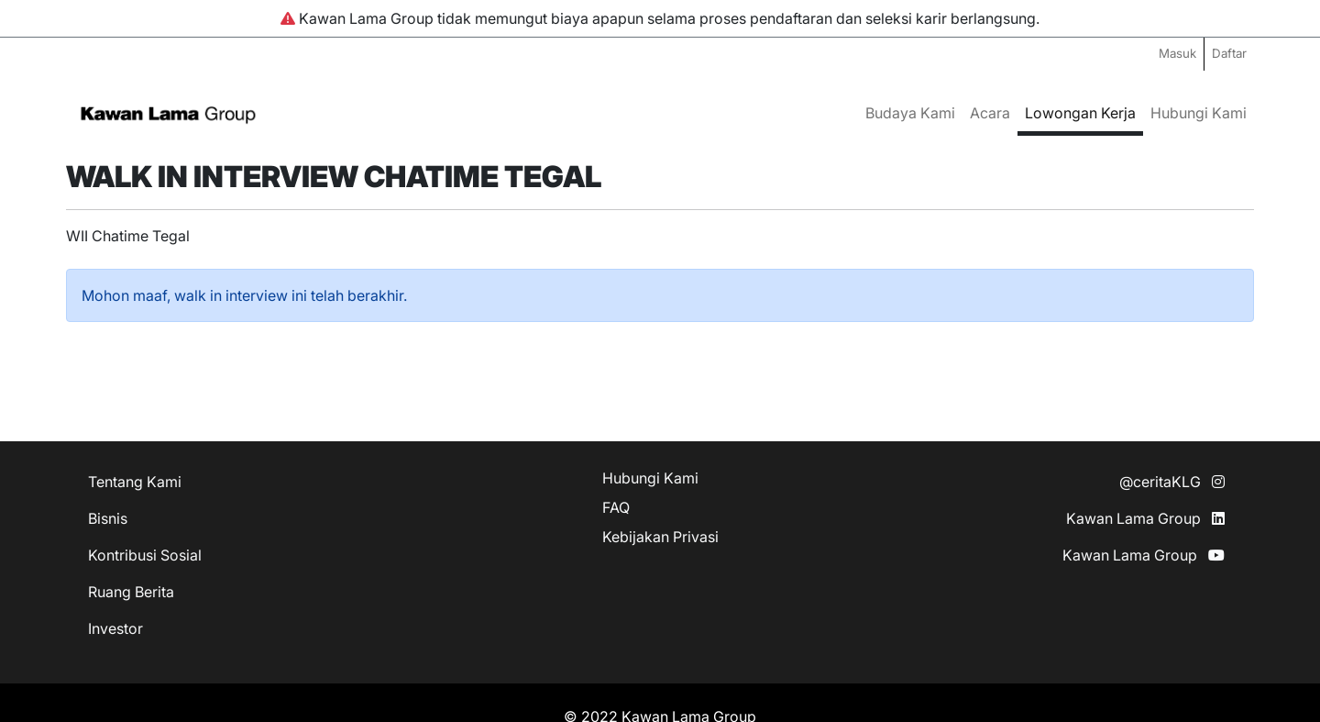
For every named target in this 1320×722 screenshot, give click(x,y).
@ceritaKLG (1172, 481)
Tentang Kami (135, 481)
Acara (990, 113)
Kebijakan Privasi (660, 537)
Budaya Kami (910, 113)
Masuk (1177, 53)
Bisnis (107, 518)
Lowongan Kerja (1080, 113)
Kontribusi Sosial (145, 555)
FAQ (616, 507)
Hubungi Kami (1198, 113)
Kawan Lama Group (1145, 518)
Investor (115, 628)
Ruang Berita (131, 592)
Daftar (1229, 53)
